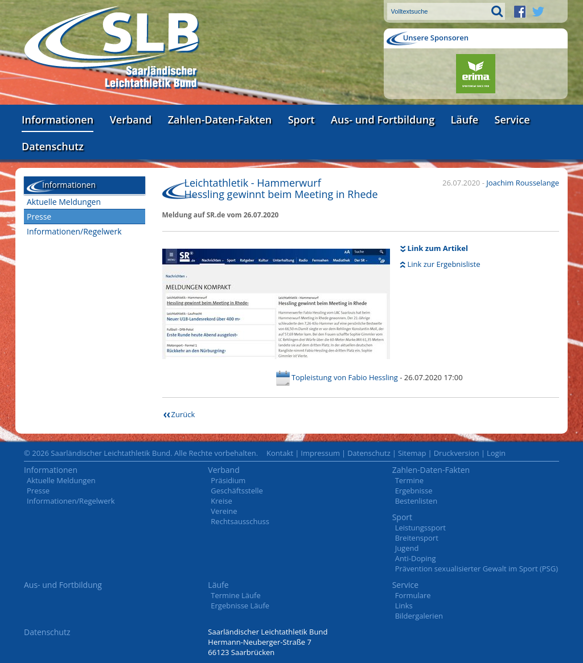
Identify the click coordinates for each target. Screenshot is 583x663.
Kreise (221, 501)
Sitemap (412, 453)
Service (512, 119)
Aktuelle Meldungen (64, 201)
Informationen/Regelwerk (74, 231)
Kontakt (279, 453)
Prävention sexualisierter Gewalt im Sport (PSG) (476, 568)
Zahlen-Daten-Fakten (220, 119)
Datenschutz (53, 146)
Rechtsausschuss (240, 521)
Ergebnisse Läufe (240, 605)
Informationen (57, 119)
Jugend (407, 548)
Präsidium (228, 480)
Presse (39, 216)
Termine (409, 480)
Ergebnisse (414, 490)
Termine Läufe (235, 595)
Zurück (183, 414)
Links (404, 605)
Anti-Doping (415, 558)
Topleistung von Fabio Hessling (345, 377)
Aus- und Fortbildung (382, 119)
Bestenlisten (416, 501)
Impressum (320, 453)
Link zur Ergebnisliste (444, 264)
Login (496, 453)
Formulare (413, 595)
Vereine (224, 511)
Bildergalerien (419, 616)
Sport (301, 119)
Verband (131, 119)
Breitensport (416, 538)
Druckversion (456, 453)
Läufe (465, 119)
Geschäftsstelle (237, 490)
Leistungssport (420, 527)
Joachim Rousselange (522, 183)
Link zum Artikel (438, 248)
